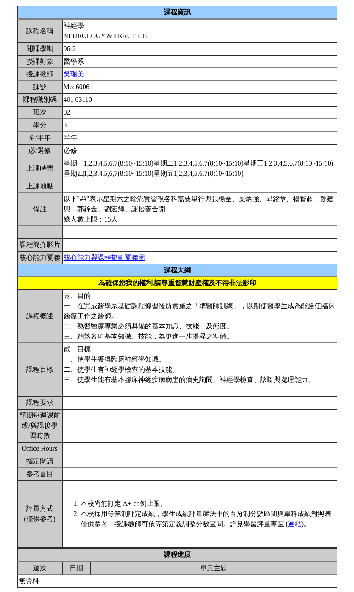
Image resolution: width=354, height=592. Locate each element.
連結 (294, 523)
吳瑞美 (74, 74)
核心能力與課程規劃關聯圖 (104, 257)
